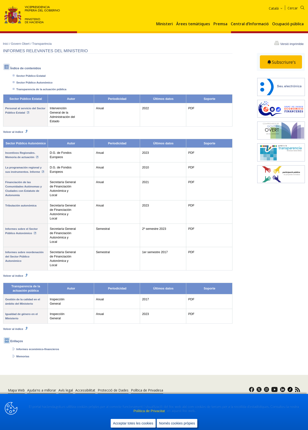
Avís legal (65, 390)
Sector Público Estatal (31, 75)
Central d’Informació (250, 24)
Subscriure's (284, 62)
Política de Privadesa (147, 390)
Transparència (41, 43)
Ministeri (164, 24)
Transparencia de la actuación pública (41, 89)
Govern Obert (20, 43)
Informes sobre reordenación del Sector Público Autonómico (24, 256)
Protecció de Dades (113, 390)
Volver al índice (15, 131)
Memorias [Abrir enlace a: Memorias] (22, 356)
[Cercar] (299, 7)
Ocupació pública (288, 24)
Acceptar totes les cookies (133, 423)
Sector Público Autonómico (34, 82)
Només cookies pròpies (177, 423)
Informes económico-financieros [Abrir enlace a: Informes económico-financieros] (37, 349)
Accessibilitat (85, 390)
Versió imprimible (292, 44)
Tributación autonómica (21, 205)
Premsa (220, 24)
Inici (6, 43)
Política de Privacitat (150, 411)
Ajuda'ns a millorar (41, 390)
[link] (251, 391)
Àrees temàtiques (193, 24)
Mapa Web (16, 390)
